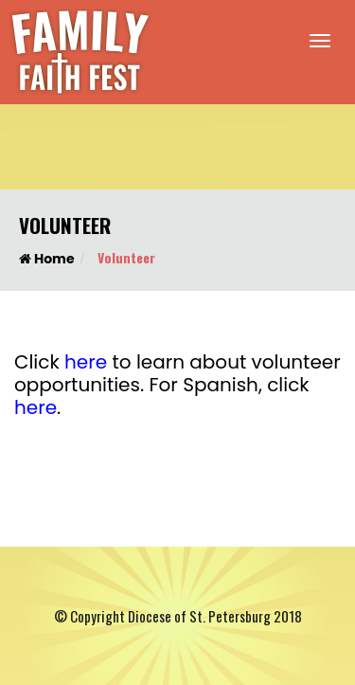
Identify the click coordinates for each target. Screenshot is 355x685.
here (85, 362)
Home (47, 258)
